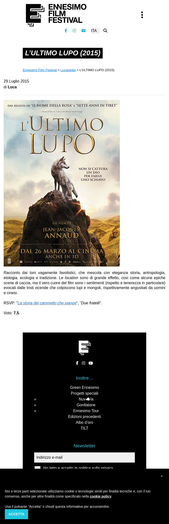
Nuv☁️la (86, 399)
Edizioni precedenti (84, 417)
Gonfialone (86, 405)
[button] (161, 476)
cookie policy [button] (100, 496)
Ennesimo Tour (86, 411)
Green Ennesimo (84, 387)
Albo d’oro (84, 422)
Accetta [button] (16, 514)
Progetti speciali (84, 393)
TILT (84, 428)
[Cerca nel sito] (105, 31)
